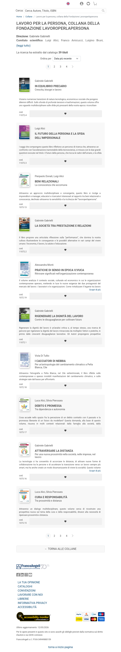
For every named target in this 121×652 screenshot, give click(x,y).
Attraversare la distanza (54, 450)
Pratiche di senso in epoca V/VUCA (59, 270)
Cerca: (19, 10)
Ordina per (45, 58)
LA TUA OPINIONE (29, 582)
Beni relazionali (47, 181)
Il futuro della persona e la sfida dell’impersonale (60, 135)
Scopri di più (95, 290)
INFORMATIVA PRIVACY (32, 603)
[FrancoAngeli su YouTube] (30, 575)
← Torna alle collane (60, 548)
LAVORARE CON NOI (30, 594)
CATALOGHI (25, 586)
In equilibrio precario (51, 86)
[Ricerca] (103, 10)
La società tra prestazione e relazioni (63, 225)
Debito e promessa (48, 405)
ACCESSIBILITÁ (27, 607)
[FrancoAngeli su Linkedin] (22, 575)
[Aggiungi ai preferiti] (65, 113)
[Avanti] (72, 67)
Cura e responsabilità (51, 497)
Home (19, 16)
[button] (67, 4)
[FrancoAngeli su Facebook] (18, 575)
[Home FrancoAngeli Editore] (28, 4)
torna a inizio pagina (60, 647)
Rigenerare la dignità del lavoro (59, 316)
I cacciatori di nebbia (50, 361)
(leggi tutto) (23, 45)
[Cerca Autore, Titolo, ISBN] (62, 10)
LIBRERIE (23, 598)
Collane (29, 16)
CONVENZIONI (27, 590)
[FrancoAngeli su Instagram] (26, 575)
